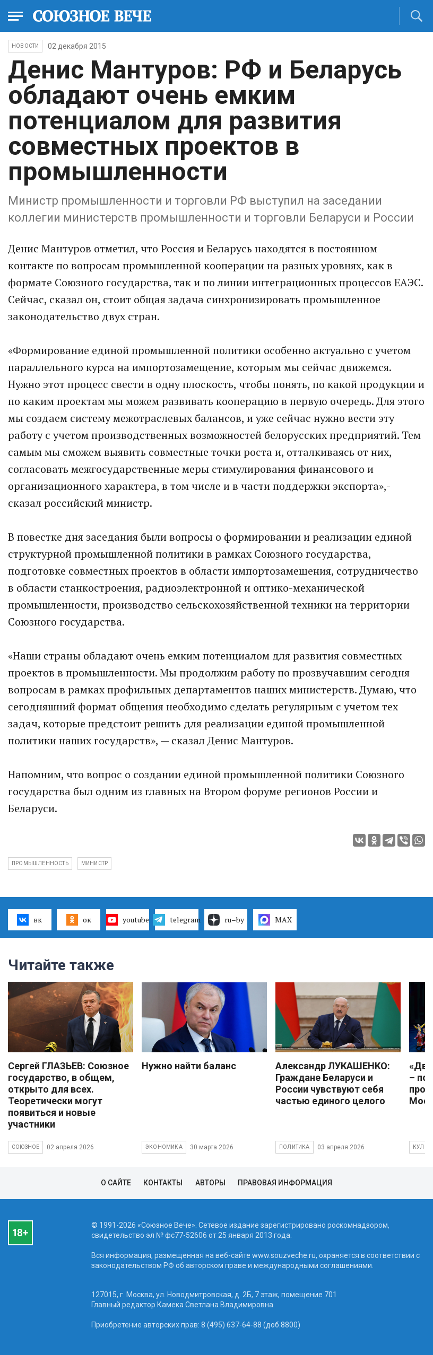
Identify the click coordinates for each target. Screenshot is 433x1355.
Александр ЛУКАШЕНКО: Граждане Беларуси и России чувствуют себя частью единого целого (332, 1083)
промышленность (40, 863)
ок (78, 920)
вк (29, 920)
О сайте (116, 1182)
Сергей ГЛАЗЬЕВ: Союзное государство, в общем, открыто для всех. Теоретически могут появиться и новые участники (68, 1095)
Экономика (164, 1147)
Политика (294, 1147)
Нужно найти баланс (189, 1065)
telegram (176, 920)
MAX (275, 920)
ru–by (226, 920)
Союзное (25, 1147)
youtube (127, 920)
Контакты (163, 1182)
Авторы (210, 1182)
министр (94, 863)
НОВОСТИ (25, 46)
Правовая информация (285, 1182)
